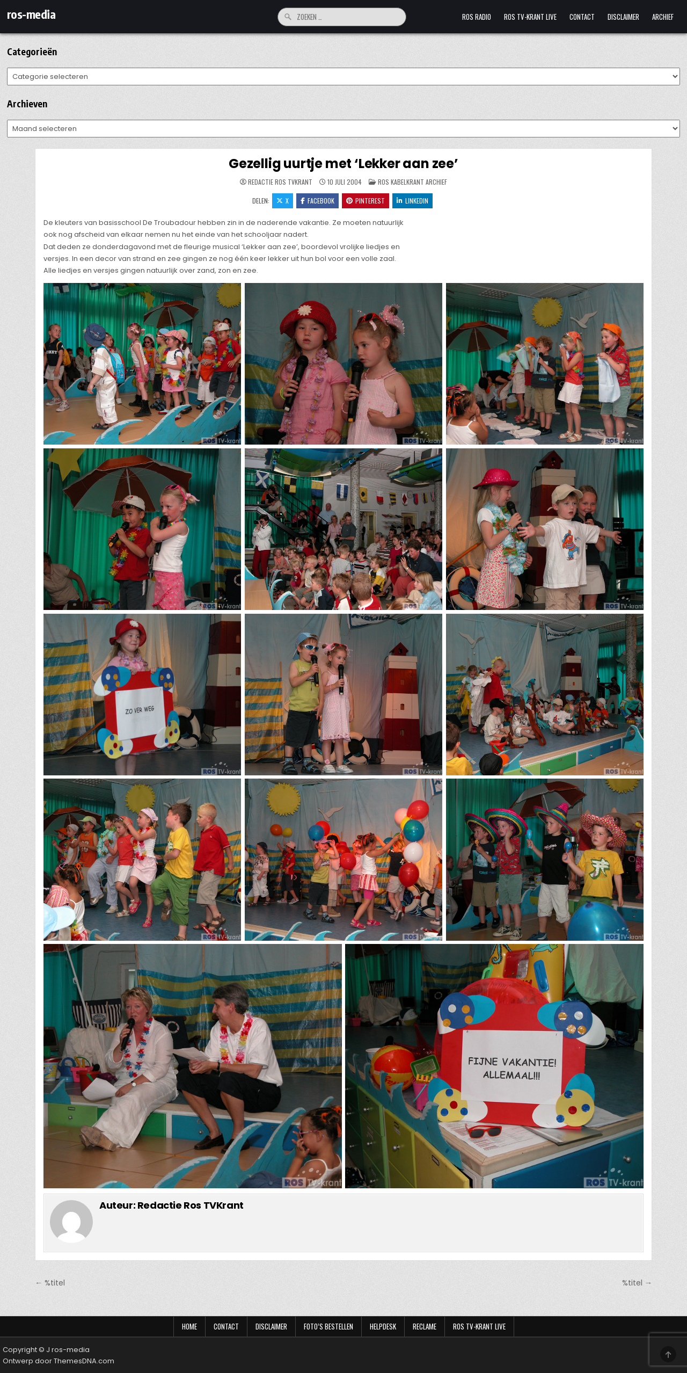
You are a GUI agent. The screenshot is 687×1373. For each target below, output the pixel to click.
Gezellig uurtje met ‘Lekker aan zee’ (343, 163)
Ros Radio (476, 16)
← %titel (50, 1282)
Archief (663, 16)
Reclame (424, 1326)
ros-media (31, 13)
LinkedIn (412, 200)
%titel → (637, 1282)
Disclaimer (623, 16)
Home (189, 1326)
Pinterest (365, 200)
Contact (582, 16)
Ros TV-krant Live (530, 16)
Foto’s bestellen (328, 1326)
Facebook (317, 200)
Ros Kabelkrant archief (412, 181)
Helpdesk (383, 1326)
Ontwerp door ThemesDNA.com (58, 1361)
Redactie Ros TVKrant (280, 182)
